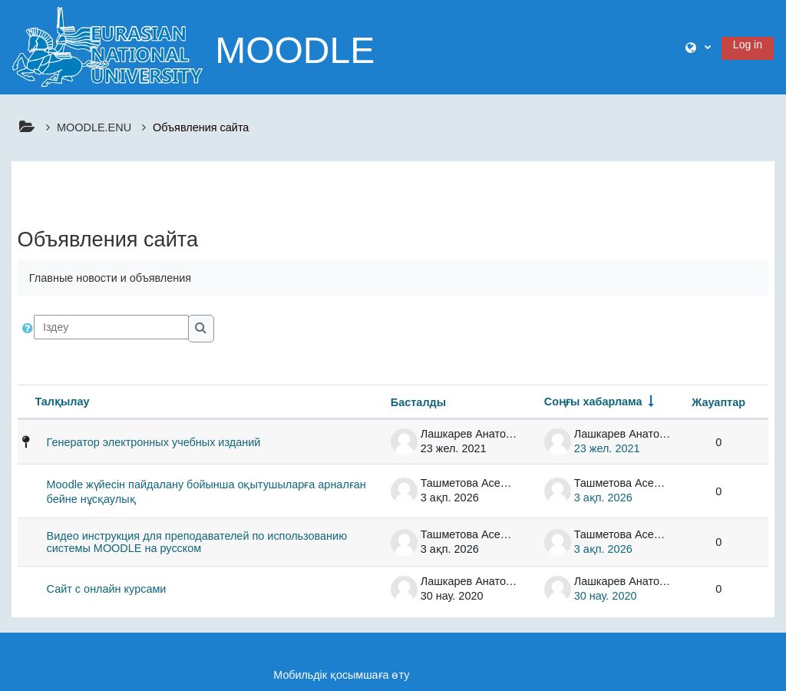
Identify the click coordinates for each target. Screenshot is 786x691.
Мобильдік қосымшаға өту (341, 675)
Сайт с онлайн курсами (107, 589)
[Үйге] (107, 46)
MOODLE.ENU (94, 127)
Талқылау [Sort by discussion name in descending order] (62, 401)
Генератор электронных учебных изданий (154, 442)
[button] (698, 47)
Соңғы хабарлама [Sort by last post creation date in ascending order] (593, 401)
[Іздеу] (112, 327)
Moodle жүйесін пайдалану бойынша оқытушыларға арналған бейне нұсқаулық (206, 491)
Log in (747, 44)
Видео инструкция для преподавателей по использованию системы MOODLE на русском (197, 542)
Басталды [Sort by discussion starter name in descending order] (418, 402)
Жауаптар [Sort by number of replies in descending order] (718, 402)
